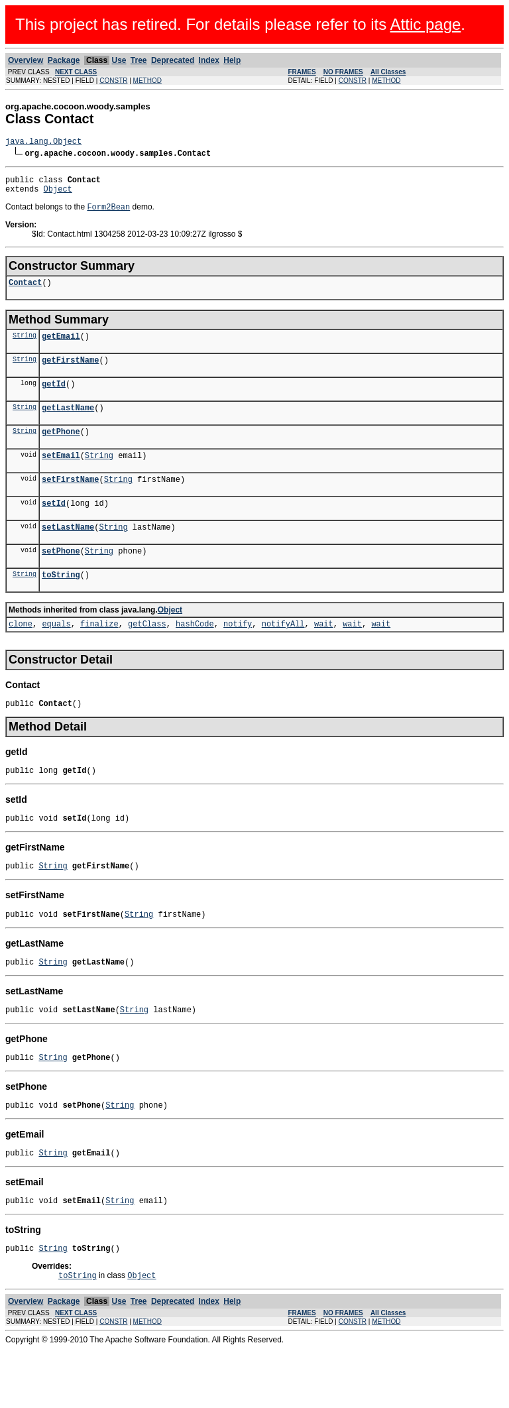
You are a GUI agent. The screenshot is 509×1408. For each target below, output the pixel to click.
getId (54, 398)
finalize (99, 656)
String (24, 346)
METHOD (147, 80)
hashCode (195, 656)
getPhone (61, 450)
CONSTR (113, 80)
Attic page (425, 24)
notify (237, 656)
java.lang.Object (43, 142)
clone (20, 656)
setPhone (61, 579)
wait (323, 656)
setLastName (68, 553)
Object (58, 194)
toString (61, 605)
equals (56, 656)
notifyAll (283, 656)
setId (54, 528)
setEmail (61, 476)
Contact (25, 291)
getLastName (68, 424)
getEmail (61, 347)
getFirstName (70, 373)
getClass (147, 656)
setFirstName (70, 502)
